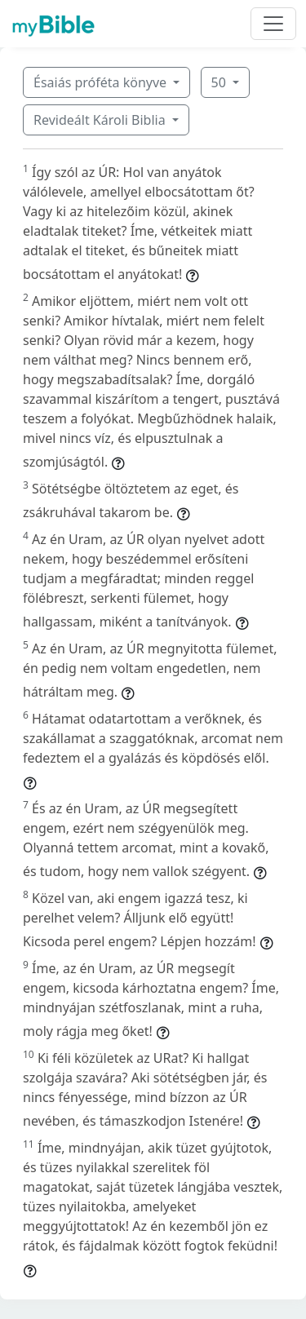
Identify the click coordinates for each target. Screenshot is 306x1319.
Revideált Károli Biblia (101, 120)
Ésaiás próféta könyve (101, 82)
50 (220, 82)
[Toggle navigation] (273, 23)
